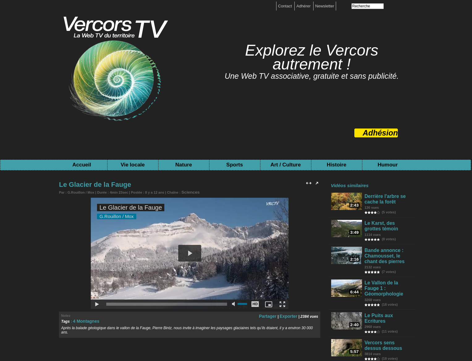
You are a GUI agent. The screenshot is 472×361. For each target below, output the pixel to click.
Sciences (188, 192)
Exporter (289, 315)
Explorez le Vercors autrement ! (311, 57)
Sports (234, 165)
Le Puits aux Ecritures (387, 301)
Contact (285, 6)
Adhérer (304, 6)
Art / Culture (285, 165)
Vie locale (132, 165)
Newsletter (324, 6)
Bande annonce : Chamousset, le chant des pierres (387, 251)
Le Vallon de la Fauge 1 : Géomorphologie (388, 278)
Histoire (336, 165)
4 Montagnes (84, 320)
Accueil (81, 165)
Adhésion (380, 132)
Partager (271, 315)
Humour (387, 165)
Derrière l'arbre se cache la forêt (383, 198)
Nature (183, 165)
